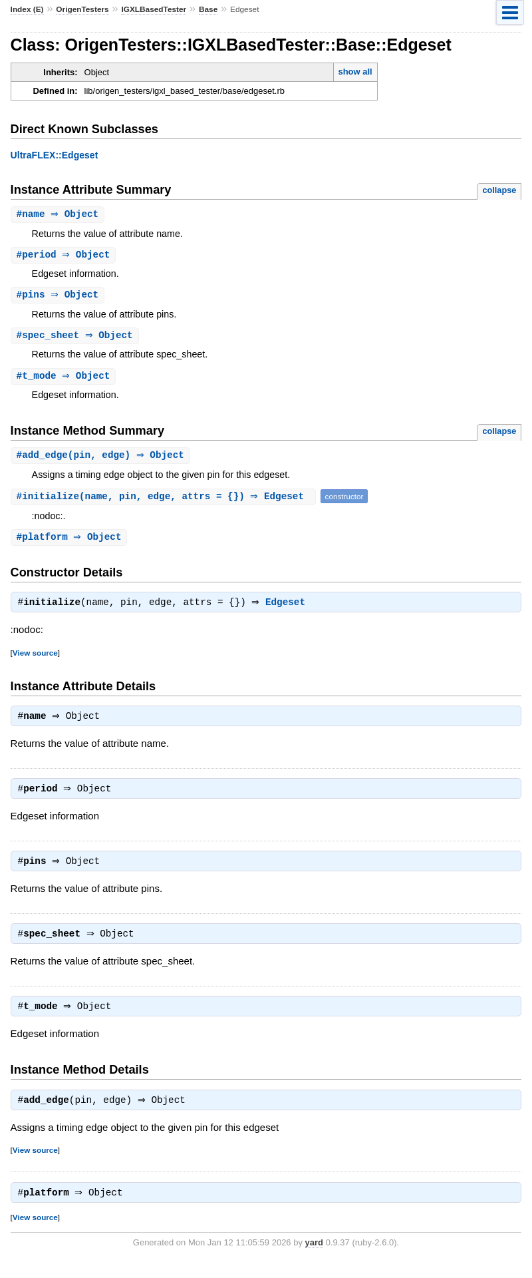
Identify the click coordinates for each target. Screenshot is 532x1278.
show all (355, 72)
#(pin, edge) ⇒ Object (102, 459)
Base (208, 9)
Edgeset (289, 608)
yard (314, 1258)
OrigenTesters (82, 9)
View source (35, 658)
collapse (499, 190)
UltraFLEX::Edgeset (54, 155)
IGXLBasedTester (153, 9)
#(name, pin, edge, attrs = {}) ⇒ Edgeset (165, 500)
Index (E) (27, 9)
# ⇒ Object (59, 214)
